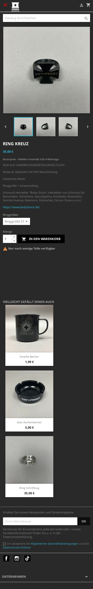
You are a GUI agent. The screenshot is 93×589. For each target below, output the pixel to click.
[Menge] (7, 239)
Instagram (17, 558)
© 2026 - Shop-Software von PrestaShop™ (30, 584)
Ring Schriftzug (29, 488)
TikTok (27, 558)
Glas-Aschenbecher (29, 422)
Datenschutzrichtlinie (16, 547)
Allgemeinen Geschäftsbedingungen (54, 543)
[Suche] (46, 18)
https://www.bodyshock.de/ (21, 207)
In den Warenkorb (41, 239)
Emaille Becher (29, 356)
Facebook (6, 558)
